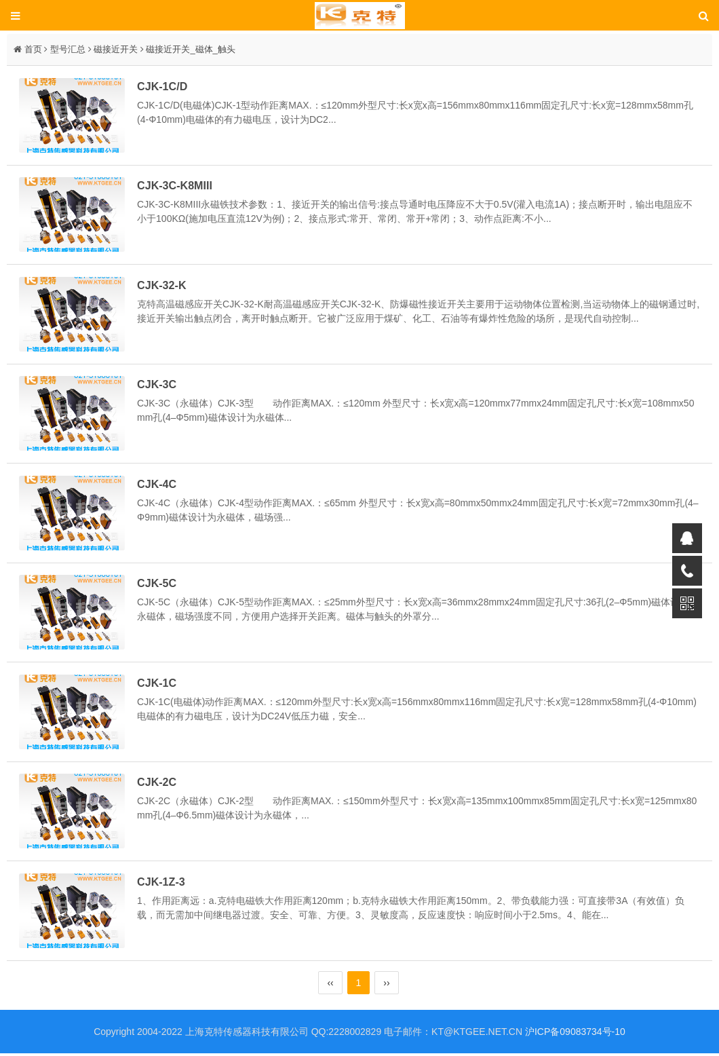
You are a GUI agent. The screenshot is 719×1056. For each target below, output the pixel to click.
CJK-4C (159, 485)
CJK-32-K (164, 286)
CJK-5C (159, 585)
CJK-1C (159, 685)
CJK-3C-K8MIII (177, 186)
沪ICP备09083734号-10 (575, 1034)
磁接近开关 (116, 49)
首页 (33, 49)
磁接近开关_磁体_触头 (190, 49)
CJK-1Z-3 (164, 884)
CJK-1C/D (165, 86)
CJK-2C (159, 784)
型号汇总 (67, 49)
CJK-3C (159, 385)
